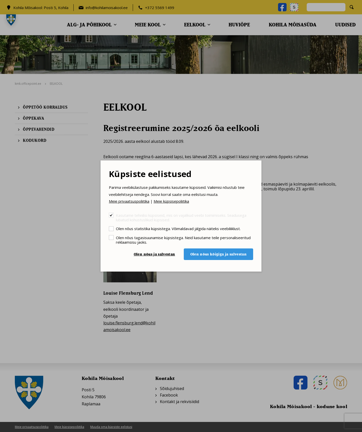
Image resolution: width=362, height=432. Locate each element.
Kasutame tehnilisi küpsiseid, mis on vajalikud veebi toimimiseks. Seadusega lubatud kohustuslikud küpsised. (181, 217)
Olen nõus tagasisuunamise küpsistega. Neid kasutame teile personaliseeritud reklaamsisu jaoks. (183, 239)
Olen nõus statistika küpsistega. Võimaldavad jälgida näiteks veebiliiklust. (178, 228)
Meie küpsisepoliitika (171, 201)
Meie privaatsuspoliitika (129, 201)
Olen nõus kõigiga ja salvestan (218, 254)
